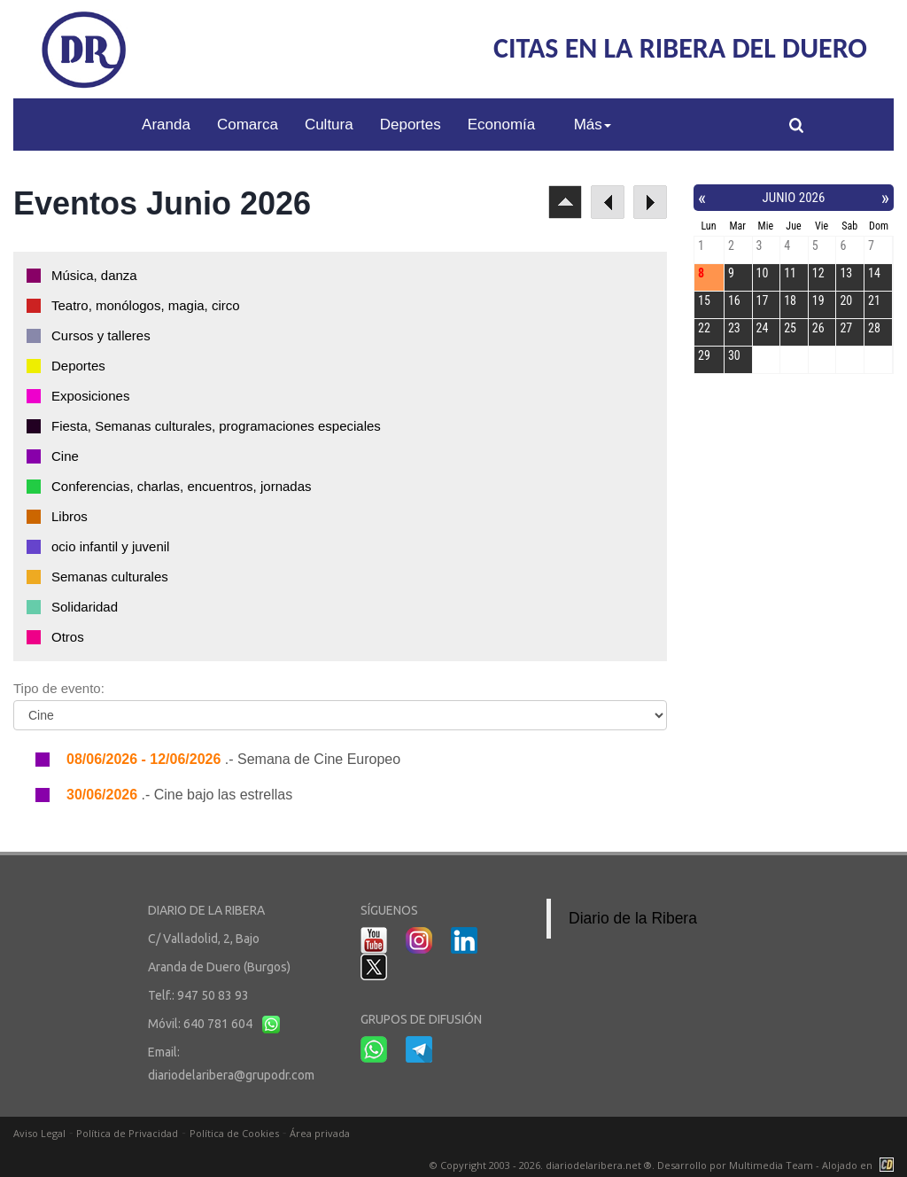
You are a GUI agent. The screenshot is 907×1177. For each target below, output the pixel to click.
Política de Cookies (234, 1133)
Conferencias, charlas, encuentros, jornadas (181, 486)
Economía (502, 124)
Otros (67, 636)
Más (592, 124)
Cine (65, 456)
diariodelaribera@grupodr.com (231, 1075)
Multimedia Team (771, 1165)
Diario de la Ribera (633, 918)
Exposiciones (90, 395)
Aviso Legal (39, 1133)
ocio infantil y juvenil (110, 546)
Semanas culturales (109, 576)
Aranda (166, 124)
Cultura (329, 124)
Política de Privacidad (127, 1133)
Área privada (320, 1133)
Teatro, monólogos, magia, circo (145, 305)
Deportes (410, 124)
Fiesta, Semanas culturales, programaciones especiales (216, 425)
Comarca (247, 124)
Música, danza (94, 275)
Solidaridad (84, 606)
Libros (69, 516)
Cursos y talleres (101, 335)
